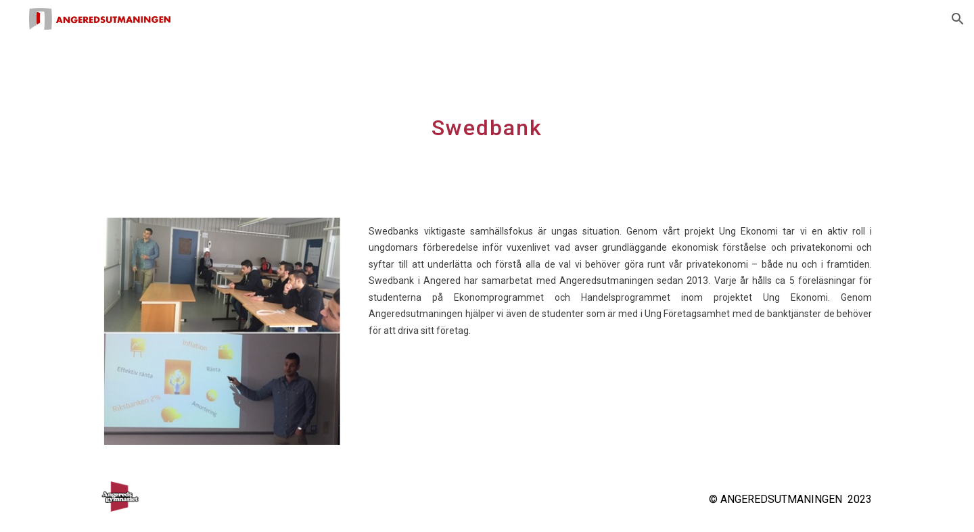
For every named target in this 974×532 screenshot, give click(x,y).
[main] (487, 119)
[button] (958, 19)
